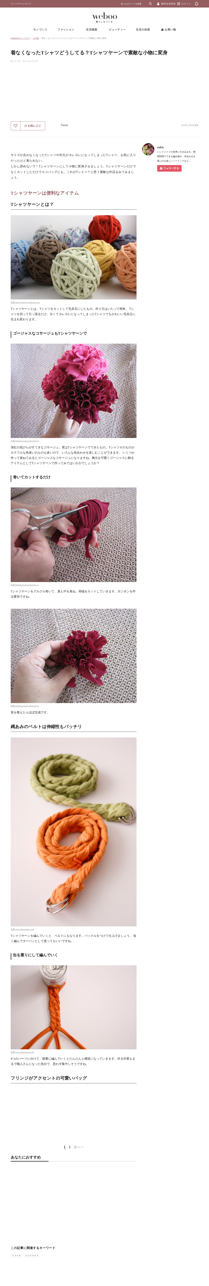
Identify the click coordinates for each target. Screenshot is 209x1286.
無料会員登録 (168, 3)
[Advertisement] (104, 93)
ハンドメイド (31, 1255)
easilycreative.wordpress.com (27, 302)
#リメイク (16, 61)
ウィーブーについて (21, 3)
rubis (160, 147)
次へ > (78, 1147)
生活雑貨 (91, 29)
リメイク (16, 1255)
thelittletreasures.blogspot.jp (27, 441)
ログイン (186, 3)
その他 (36, 38)
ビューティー (117, 29)
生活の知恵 (143, 29)
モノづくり (40, 29)
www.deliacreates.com (24, 929)
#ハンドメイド (30, 61)
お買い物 (168, 29)
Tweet (64, 125)
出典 (13, 302)
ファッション (65, 29)
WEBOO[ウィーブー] (20, 38)
